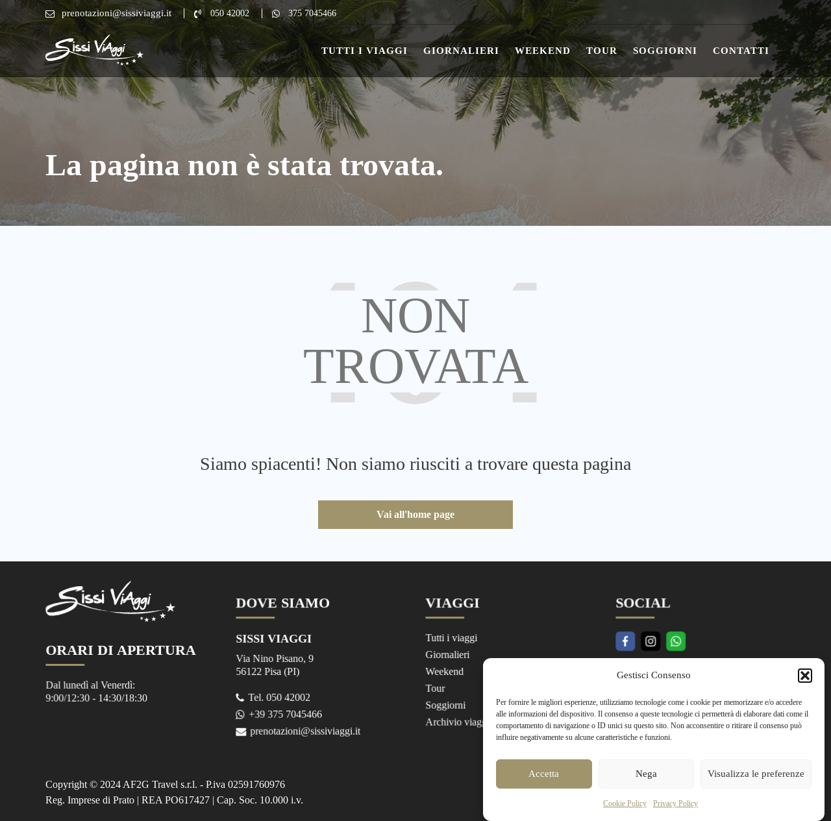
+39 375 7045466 (286, 712)
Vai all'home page (415, 514)
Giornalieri (461, 50)
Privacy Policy (675, 813)
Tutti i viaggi (453, 638)
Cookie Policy (625, 813)
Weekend (543, 50)
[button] (805, 685)
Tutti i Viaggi (364, 50)
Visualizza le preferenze (756, 783)
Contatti (741, 50)
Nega (646, 783)
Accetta (543, 783)
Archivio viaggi (459, 720)
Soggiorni (665, 50)
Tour (601, 50)
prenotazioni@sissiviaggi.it (116, 13)
